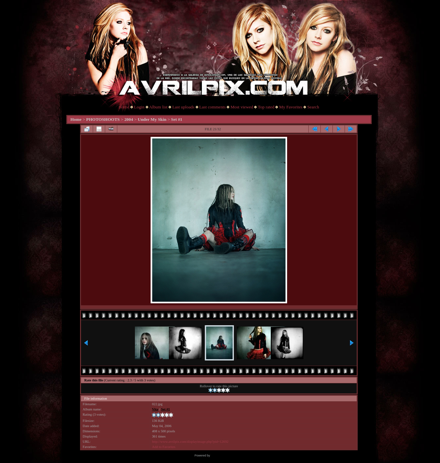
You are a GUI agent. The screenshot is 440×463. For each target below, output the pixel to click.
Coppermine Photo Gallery (228, 455)
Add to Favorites (163, 447)
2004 (128, 119)
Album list (158, 106)
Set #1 (176, 119)
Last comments (212, 106)
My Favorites (290, 106)
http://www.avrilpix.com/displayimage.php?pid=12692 (190, 441)
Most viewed (242, 106)
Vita (155, 409)
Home (124, 106)
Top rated (266, 106)
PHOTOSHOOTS (103, 119)
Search (313, 106)
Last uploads (183, 106)
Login (139, 106)
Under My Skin (152, 119)
